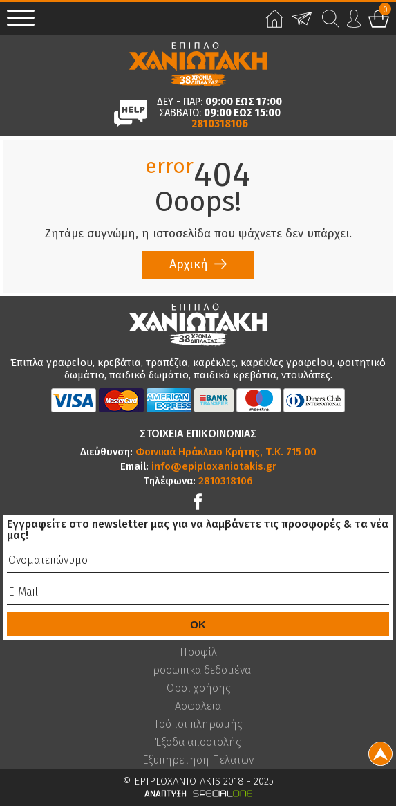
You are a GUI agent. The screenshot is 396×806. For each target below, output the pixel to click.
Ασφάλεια (198, 706)
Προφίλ (198, 652)
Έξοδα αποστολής (198, 742)
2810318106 (219, 123)
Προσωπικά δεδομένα (198, 670)
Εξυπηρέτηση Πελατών (198, 760)
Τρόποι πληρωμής (198, 724)
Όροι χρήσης (198, 688)
